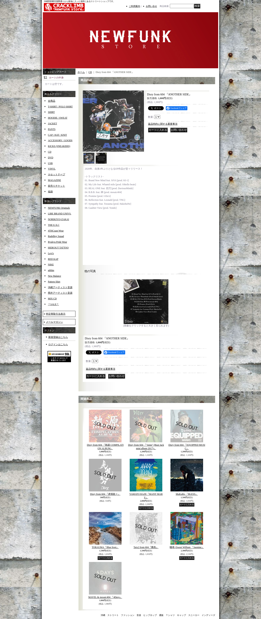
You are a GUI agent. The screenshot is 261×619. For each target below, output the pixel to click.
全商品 (51, 100)
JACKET (52, 123)
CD (49, 151)
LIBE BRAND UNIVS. (59, 213)
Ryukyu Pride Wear (57, 242)
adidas (51, 270)
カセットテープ (56, 174)
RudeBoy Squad (56, 236)
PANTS (51, 129)
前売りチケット (56, 185)
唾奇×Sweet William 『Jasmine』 (187, 547)
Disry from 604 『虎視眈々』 (105, 494)
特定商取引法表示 (55, 313)
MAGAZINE (54, 180)
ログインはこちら (58, 344)
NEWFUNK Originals (59, 207)
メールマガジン (54, 322)
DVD (50, 157)
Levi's (51, 253)
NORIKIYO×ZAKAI (58, 219)
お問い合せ (151, 6)
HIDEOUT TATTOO (58, 247)
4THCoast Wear (56, 230)
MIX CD (52, 298)
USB (50, 163)
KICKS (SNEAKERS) (59, 146)
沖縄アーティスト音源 (60, 287)
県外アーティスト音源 (60, 292)
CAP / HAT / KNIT (57, 135)
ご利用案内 (134, 6)
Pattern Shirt (54, 281)
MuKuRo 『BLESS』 (187, 494)
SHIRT (51, 112)
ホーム (81, 72)
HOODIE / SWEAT (57, 117)
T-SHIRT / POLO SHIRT (60, 106)
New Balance (54, 276)
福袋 (50, 191)
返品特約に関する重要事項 (162, 123)
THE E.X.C (53, 225)
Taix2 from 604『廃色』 (146, 547)
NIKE (51, 264)
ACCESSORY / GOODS (60, 140)
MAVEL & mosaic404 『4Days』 (105, 597)
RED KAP (53, 259)
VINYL (51, 168)
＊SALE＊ (53, 304)
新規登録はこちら (58, 337)
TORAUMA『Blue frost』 (105, 547)
